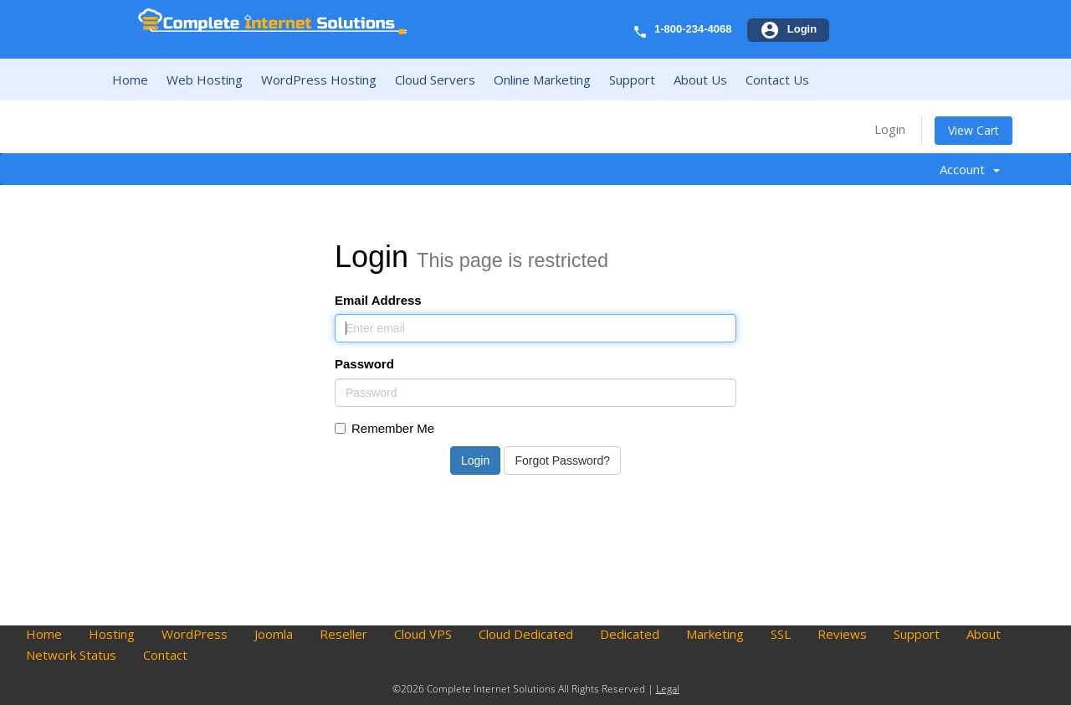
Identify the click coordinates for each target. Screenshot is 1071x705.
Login (889, 129)
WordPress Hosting (319, 79)
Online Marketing (542, 79)
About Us (700, 79)
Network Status (71, 654)
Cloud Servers (435, 79)
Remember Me (384, 428)
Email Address (378, 300)
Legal (667, 689)
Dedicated (629, 633)
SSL (781, 633)
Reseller (343, 633)
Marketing (715, 633)
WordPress (194, 633)
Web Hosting (205, 79)
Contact (165, 654)
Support (632, 79)
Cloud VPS (423, 633)
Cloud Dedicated (526, 633)
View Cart (973, 130)
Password (364, 364)
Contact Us (777, 79)
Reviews (842, 633)
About (983, 633)
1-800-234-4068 (693, 29)
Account (970, 169)
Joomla (273, 633)
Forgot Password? (562, 460)
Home (130, 79)
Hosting (112, 633)
